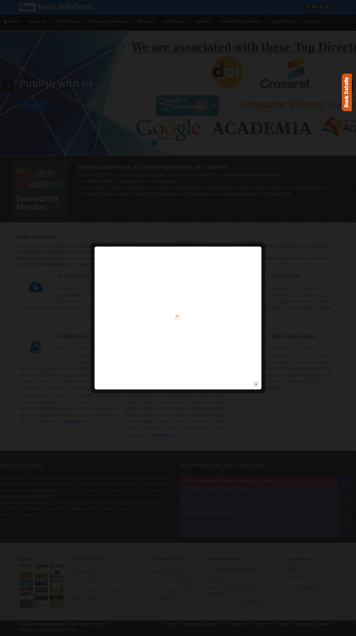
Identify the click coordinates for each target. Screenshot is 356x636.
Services (203, 21)
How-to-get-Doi (171, 589)
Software (84, 571)
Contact (312, 21)
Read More (90, 264)
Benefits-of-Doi (171, 580)
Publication (175, 21)
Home (11, 21)
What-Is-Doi (167, 571)
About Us (38, 21)
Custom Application (96, 580)
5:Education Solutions (206, 531)
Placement (260, 623)
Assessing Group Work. (233, 601)
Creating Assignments (232, 569)
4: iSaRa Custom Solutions (211, 519)
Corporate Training (96, 589)
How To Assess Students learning (235, 589)
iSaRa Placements (307, 586)
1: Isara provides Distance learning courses (228, 481)
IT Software (67, 21)
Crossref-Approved (164, 601)
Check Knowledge (227, 578)
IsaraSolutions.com (52, 623)
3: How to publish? (203, 506)
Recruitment (88, 598)
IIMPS (292, 569)
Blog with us (283, 21)
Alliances (145, 21)
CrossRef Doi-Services (241, 21)
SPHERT (295, 578)
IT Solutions (234, 623)
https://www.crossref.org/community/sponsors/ (207, 202)
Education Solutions (108, 21)
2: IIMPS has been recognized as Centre (225, 494)
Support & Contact (313, 623)
